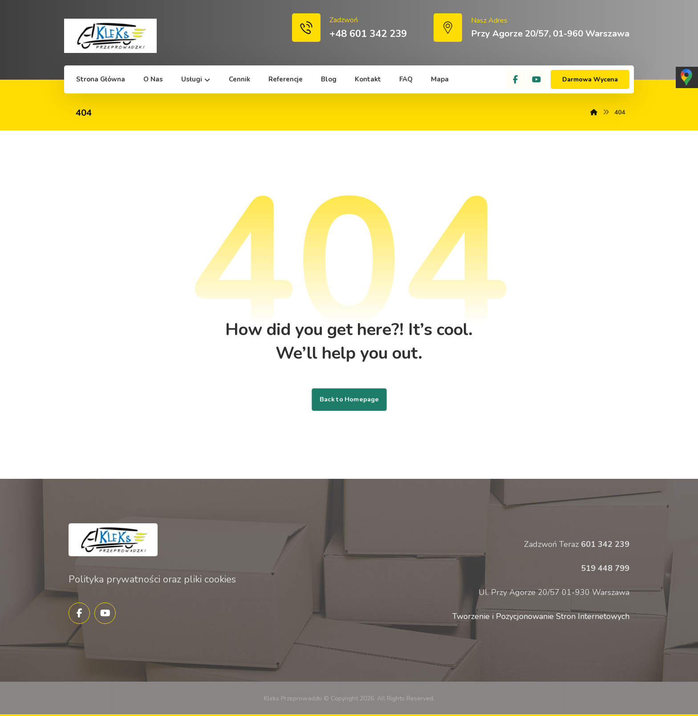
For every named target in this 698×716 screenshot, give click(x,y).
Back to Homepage (349, 399)
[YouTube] (536, 79)
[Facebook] (515, 79)
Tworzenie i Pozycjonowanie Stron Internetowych (540, 616)
